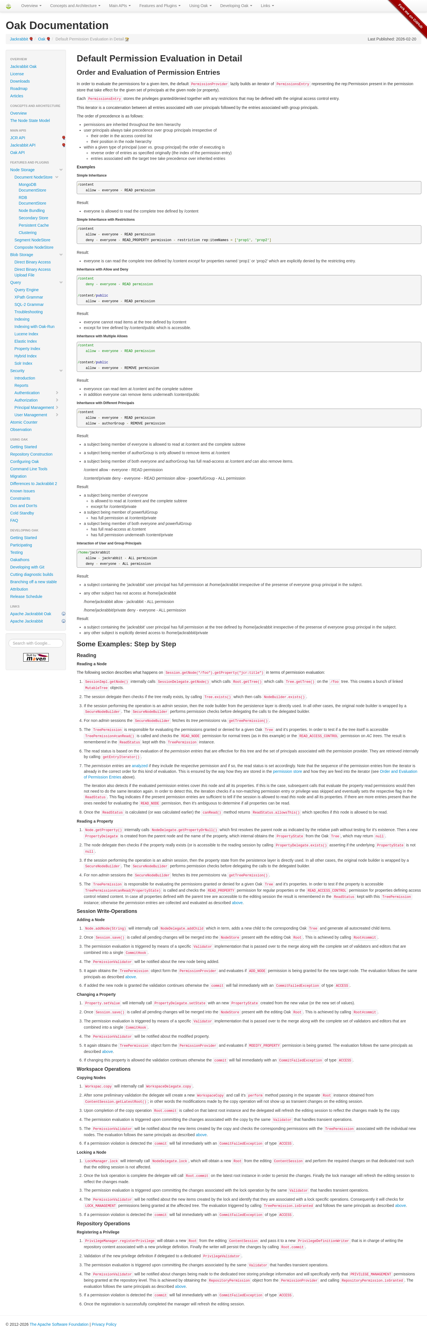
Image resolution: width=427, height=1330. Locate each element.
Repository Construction (31, 454)
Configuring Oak (24, 461)
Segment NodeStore (32, 240)
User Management (36, 415)
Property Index (27, 348)
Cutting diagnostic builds (31, 574)
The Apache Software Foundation (59, 1324)
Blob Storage (36, 254)
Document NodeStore (36, 177)
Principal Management (36, 407)
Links (267, 5)
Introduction (24, 378)
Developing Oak (236, 5)
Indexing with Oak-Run (34, 326)
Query (36, 282)
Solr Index (23, 363)
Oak (42, 39)
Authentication (36, 393)
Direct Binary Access (32, 262)
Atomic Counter (23, 422)
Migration (18, 476)
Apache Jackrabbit (26, 621)
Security (36, 370)
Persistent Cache (34, 225)
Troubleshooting (28, 312)
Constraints (20, 498)
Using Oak (200, 5)
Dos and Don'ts (23, 505)
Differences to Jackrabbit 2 (33, 483)
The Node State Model (30, 120)
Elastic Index (25, 341)
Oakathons (19, 559)
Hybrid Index (25, 356)
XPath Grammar (28, 297)
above (237, 902)
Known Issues (22, 491)
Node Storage (36, 170)
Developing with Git (27, 567)
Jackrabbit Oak (23, 66)
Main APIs (120, 5)
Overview (31, 5)
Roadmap (18, 88)
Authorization (36, 400)
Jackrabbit (19, 39)
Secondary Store (33, 218)
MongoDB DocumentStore (32, 187)
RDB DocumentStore (32, 200)
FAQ (14, 520)
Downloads (20, 81)
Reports (21, 385)
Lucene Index (26, 334)
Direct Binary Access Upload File (32, 272)
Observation (20, 429)
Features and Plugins (160, 5)
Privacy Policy (104, 1324)
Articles (16, 96)
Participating (21, 545)
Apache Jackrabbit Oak (30, 614)
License (17, 74)
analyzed (140, 765)
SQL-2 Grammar (29, 304)
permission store (287, 771)
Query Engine (26, 290)
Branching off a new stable (33, 582)
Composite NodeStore (34, 247)
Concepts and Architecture (75, 5)
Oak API (17, 152)
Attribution (19, 589)
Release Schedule (26, 596)
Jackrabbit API (23, 145)
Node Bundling (32, 210)
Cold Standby (22, 513)
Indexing (21, 319)
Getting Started (23, 447)
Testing (16, 552)
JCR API (17, 138)
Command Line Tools (28, 469)
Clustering (28, 232)
